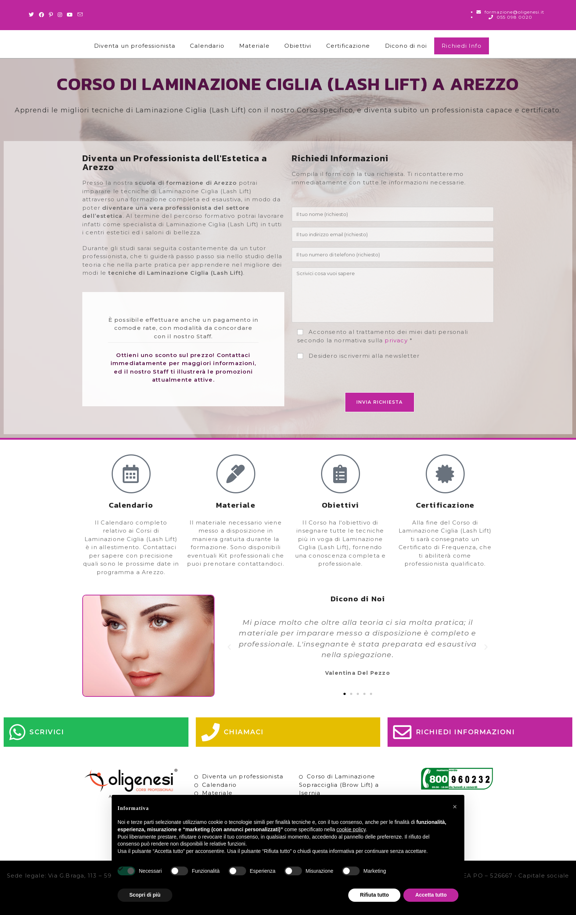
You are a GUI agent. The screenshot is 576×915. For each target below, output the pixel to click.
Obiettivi (298, 45)
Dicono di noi (406, 45)
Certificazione (348, 45)
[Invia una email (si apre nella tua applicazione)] (80, 14)
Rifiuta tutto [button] (374, 895)
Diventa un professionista (134, 45)
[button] (229, 647)
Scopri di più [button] (145, 895)
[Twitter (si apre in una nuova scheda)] (32, 14)
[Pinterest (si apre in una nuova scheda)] (51, 14)
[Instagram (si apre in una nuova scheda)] (60, 14)
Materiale (254, 45)
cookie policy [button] (351, 829)
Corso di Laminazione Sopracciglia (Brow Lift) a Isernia (339, 784)
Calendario (207, 45)
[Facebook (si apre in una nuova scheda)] (42, 14)
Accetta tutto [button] (431, 895)
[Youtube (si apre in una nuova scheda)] (70, 14)
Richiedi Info (462, 45)
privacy (396, 340)
